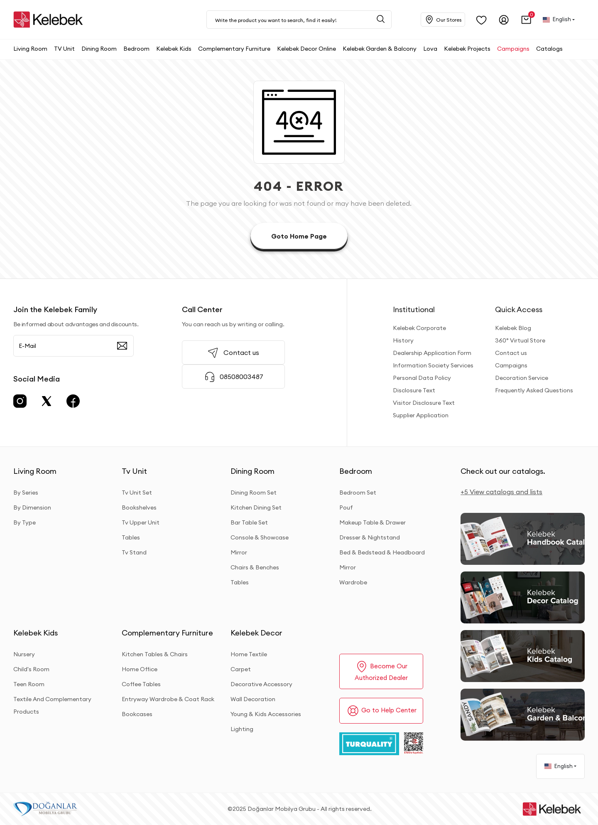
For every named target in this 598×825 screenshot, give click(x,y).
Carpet (240, 669)
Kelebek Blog (513, 328)
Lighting (241, 729)
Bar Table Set (249, 522)
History (403, 340)
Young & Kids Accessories (265, 714)
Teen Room (28, 684)
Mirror (238, 552)
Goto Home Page (299, 236)
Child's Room (31, 669)
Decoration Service (521, 378)
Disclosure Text (414, 390)
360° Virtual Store (520, 340)
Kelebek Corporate (419, 328)
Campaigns (511, 365)
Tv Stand (134, 552)
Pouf (346, 507)
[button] (526, 20)
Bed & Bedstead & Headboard (382, 552)
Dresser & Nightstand (369, 537)
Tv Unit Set (137, 492)
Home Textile (248, 654)
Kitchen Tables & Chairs (155, 654)
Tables (131, 537)
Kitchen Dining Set (256, 507)
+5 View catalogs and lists (501, 492)
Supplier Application (420, 415)
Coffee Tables (141, 684)
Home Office (139, 669)
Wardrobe (353, 582)
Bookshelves (139, 507)
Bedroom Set (357, 492)
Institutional (414, 309)
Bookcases (137, 714)
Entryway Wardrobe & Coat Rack (168, 699)
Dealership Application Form (432, 353)
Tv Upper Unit (140, 522)
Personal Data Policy (422, 378)
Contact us (511, 353)
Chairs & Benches (254, 567)
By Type (24, 522)
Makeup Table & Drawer (372, 522)
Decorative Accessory (261, 684)
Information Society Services (433, 365)
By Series (25, 492)
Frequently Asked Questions (534, 390)
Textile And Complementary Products (52, 705)
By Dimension (32, 507)
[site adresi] (50, 19)
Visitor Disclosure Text (424, 402)
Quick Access (518, 309)
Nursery (24, 654)
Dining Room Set (253, 492)
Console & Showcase (259, 537)
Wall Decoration (252, 699)
